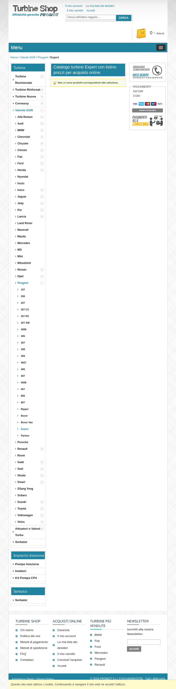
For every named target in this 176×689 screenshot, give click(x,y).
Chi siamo (26, 630)
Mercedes (101, 652)
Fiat (97, 641)
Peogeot (100, 658)
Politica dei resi (30, 636)
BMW (98, 635)
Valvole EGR (28, 57)
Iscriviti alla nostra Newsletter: (140, 632)
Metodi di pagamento (34, 642)
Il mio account (73, 6)
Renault (100, 664)
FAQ (23, 654)
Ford (98, 646)
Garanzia (63, 630)
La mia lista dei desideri (100, 6)
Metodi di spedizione (33, 648)
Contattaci (27, 660)
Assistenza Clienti (22, 679)
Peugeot (43, 57)
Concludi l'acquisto (69, 660)
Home (14, 57)
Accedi (91, 10)
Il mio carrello (75, 10)
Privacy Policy (45, 679)
